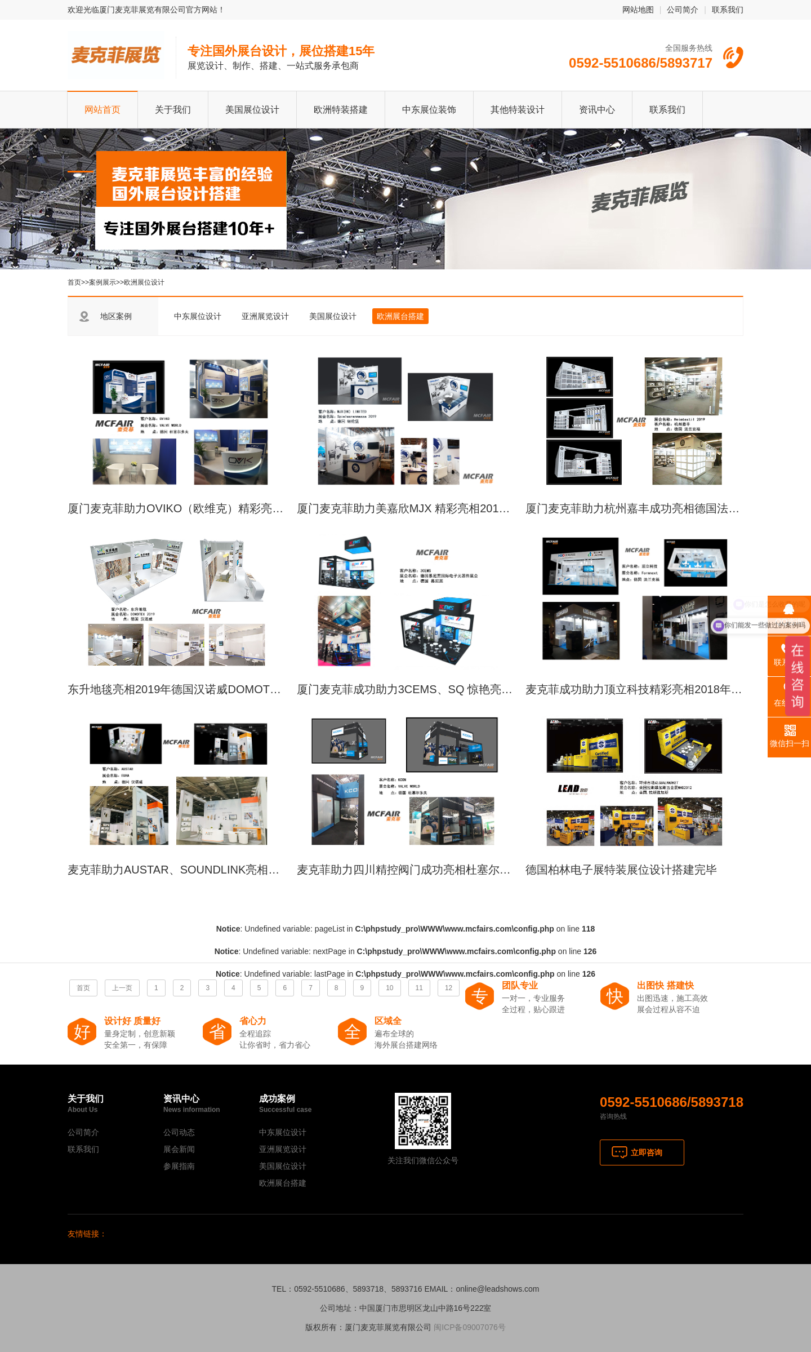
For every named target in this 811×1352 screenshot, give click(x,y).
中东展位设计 (197, 316)
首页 (74, 282)
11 (419, 988)
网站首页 (102, 109)
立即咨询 (646, 1152)
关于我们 (173, 109)
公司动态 (179, 1132)
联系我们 (727, 9)
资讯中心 (597, 109)
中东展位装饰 (429, 109)
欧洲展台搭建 (400, 316)
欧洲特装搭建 (341, 109)
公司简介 (682, 9)
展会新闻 (179, 1149)
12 (448, 988)
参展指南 (179, 1166)
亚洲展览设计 (265, 316)
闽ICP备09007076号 (470, 1327)
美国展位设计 (252, 109)
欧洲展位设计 (144, 282)
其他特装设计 (518, 109)
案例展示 (102, 282)
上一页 (122, 988)
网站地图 (638, 9)
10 (389, 988)
